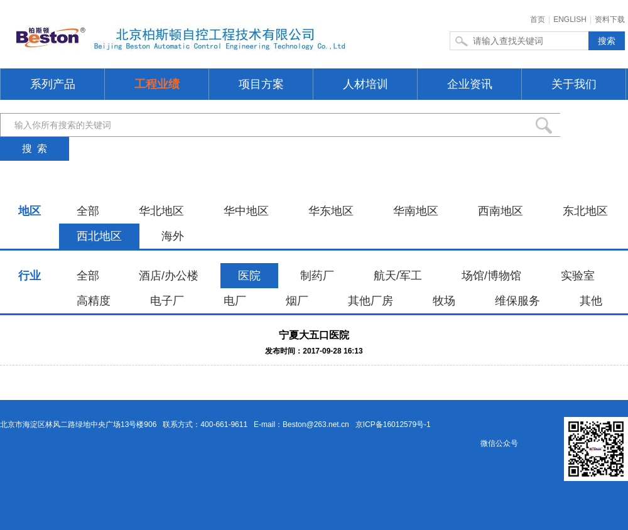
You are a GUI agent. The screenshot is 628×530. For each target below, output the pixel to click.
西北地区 (99, 236)
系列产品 (52, 84)
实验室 (578, 275)
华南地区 (415, 211)
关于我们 (574, 84)
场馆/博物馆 (491, 275)
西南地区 (500, 211)
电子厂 (167, 301)
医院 (249, 275)
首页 (537, 19)
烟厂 (297, 301)
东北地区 (585, 211)
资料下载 (610, 19)
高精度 (94, 301)
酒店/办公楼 (168, 275)
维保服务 (517, 301)
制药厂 (317, 275)
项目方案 (261, 84)
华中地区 (246, 211)
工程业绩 (157, 84)
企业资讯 (469, 84)
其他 (591, 301)
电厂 (235, 301)
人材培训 (365, 84)
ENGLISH (570, 19)
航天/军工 (398, 275)
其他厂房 (370, 301)
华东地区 (331, 211)
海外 (172, 236)
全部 (88, 211)
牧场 (444, 301)
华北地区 (161, 211)
